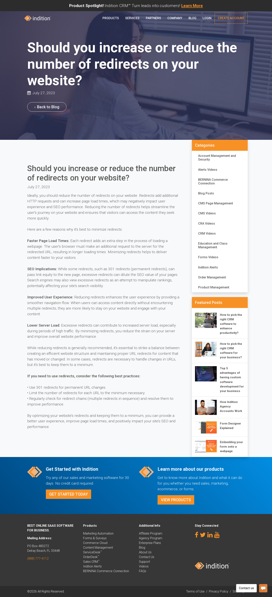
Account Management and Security (217, 157)
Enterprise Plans (150, 543)
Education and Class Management (213, 245)
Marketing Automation (98, 533)
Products (110, 18)
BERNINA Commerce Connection (213, 181)
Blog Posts (206, 193)
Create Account (231, 18)
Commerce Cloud (95, 543)
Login (207, 18)
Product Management (213, 287)
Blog (192, 18)
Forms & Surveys (95, 538)
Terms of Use (195, 591)
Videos (144, 566)
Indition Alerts (208, 267)
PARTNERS (153, 18)
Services (132, 18)
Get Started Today (68, 494)
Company (174, 18)
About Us (145, 552)
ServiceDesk (92, 552)
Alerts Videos (207, 170)
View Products (176, 500)
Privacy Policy (218, 591)
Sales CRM (91, 562)
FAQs (142, 571)
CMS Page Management (215, 203)
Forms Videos (208, 257)
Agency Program (150, 538)
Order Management (212, 277)
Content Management (98, 547)
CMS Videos (207, 213)
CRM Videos (207, 233)
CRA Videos (206, 223)
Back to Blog (46, 107)
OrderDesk (91, 557)
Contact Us (146, 557)
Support (144, 562)
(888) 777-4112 (38, 558)
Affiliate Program (150, 533)
